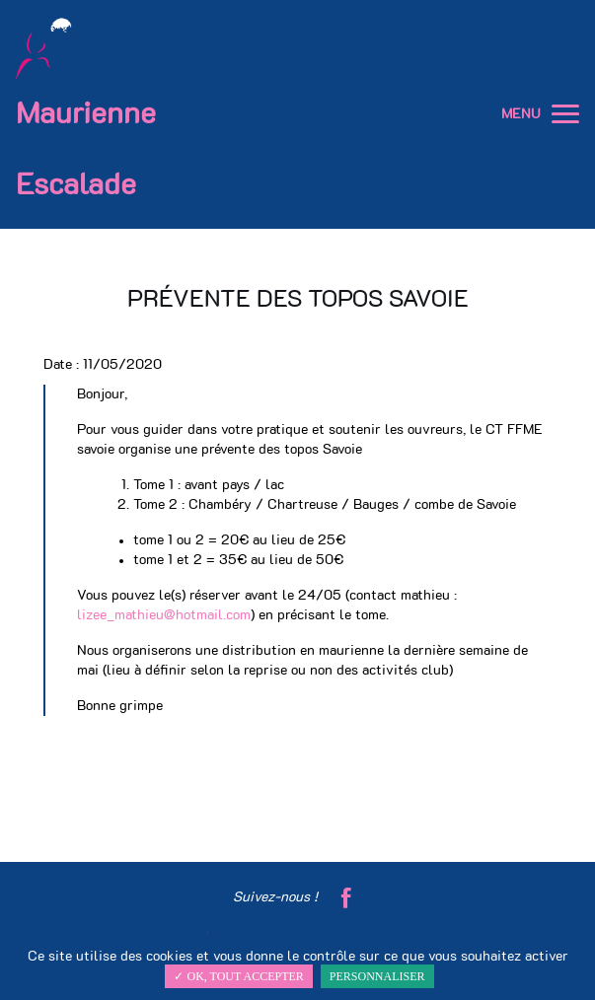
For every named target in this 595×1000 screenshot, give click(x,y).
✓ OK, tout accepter (238, 976)
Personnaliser (377, 976)
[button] (565, 114)
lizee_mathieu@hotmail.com (164, 615)
